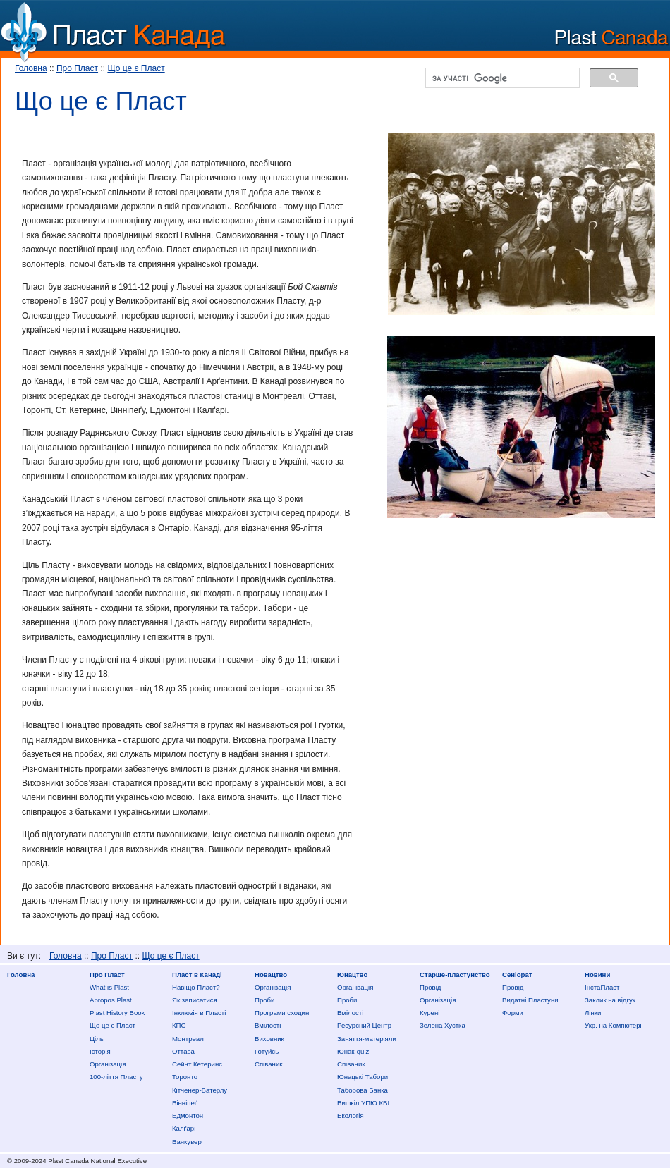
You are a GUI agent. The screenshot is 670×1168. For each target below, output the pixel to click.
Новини (597, 974)
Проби (264, 1000)
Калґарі (183, 1128)
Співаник (268, 1064)
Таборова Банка (362, 1090)
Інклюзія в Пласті (199, 1012)
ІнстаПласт (602, 987)
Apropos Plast (111, 1000)
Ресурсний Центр (364, 1025)
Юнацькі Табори (362, 1077)
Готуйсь (267, 1051)
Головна (31, 68)
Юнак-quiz (353, 1051)
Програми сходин (282, 1012)
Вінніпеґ (184, 1103)
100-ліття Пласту (116, 1077)
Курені (429, 1012)
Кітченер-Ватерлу (199, 1090)
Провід (430, 987)
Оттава (183, 1051)
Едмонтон (187, 1115)
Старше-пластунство (455, 974)
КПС (178, 1025)
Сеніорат (517, 974)
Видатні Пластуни (530, 1000)
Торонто (184, 1077)
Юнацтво (352, 974)
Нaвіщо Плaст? (196, 987)
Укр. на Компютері (613, 1025)
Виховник (269, 1039)
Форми (512, 1012)
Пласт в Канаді (197, 974)
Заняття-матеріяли (366, 1039)
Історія (100, 1051)
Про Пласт (77, 68)
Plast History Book (117, 1012)
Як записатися (194, 1000)
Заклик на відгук (610, 1000)
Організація (108, 1064)
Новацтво (271, 974)
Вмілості (268, 1025)
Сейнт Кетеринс (197, 1064)
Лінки (593, 1012)
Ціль (97, 1039)
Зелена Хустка (442, 1025)
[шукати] (501, 78)
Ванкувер (187, 1141)
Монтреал (188, 1039)
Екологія (350, 1115)
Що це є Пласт (135, 68)
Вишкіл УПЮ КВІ (363, 1103)
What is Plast (109, 987)
